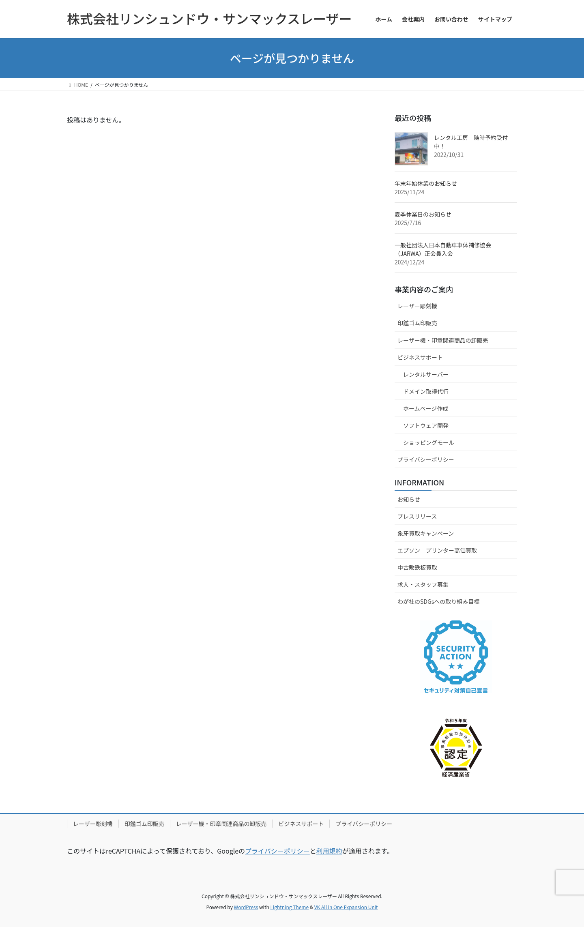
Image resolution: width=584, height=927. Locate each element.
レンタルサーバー (426, 374)
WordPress (246, 906)
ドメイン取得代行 (426, 391)
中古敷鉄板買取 (417, 567)
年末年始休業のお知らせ (426, 183)
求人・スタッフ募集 (423, 584)
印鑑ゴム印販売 (417, 323)
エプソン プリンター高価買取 (437, 550)
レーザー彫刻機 (417, 306)
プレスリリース (417, 516)
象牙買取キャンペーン (425, 533)
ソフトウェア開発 (426, 425)
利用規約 (329, 851)
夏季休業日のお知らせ (423, 214)
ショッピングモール (428, 442)
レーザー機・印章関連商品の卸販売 (442, 340)
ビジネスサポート (420, 357)
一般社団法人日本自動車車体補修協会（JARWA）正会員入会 (443, 249)
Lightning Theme (289, 906)
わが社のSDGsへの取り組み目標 (438, 601)
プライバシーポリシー (425, 459)
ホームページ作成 (425, 408)
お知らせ (408, 499)
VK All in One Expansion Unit (346, 906)
